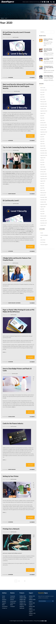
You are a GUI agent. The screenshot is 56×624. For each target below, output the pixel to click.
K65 (41, 237)
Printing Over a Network (11, 529)
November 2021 (43, 176)
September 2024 (43, 111)
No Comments (32, 77)
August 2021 (42, 181)
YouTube (48, 2)
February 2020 (43, 216)
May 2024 (42, 118)
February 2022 (43, 169)
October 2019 (43, 225)
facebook (40, 2)
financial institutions (21, 229)
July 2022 (42, 160)
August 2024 (42, 113)
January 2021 (43, 195)
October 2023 (43, 129)
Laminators (9, 124)
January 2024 (43, 122)
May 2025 (42, 94)
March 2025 (42, 99)
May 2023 (42, 141)
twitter (42, 2)
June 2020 (42, 211)
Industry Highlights (12, 193)
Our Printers (10, 77)
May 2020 (42, 213)
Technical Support (11, 416)
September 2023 (43, 132)
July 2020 (42, 209)
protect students (23, 232)
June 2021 (42, 183)
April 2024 (42, 120)
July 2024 (42, 115)
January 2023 (43, 148)
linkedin (42, 620)
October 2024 (43, 108)
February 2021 (43, 192)
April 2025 (42, 97)
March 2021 (42, 190)
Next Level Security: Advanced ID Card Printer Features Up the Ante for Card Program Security (18, 86)
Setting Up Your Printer (11, 476)
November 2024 (43, 106)
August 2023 (42, 134)
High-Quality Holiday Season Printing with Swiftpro (48, 50)
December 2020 (43, 197)
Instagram (46, 2)
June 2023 (42, 139)
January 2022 (43, 171)
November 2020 (43, 199)
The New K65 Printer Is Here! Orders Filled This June (48, 67)
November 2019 (43, 223)
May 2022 (42, 164)
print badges (29, 231)
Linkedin (44, 2)
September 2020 (43, 204)
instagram (44, 620)
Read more (30, 72)
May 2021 (42, 185)
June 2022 (42, 162)
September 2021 (43, 178)
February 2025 (43, 101)
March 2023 (42, 146)
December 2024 (43, 104)
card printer (17, 67)
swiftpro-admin (15, 37)
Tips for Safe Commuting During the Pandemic (18, 147)
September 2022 (43, 155)
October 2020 (43, 202)
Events (41, 232)
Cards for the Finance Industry (13, 423)
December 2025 (43, 90)
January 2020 (43, 218)
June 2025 (42, 92)
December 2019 (43, 220)
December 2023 (43, 125)
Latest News (42, 239)
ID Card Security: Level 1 (11, 200)
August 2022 (42, 157)
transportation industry (10, 173)
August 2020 (42, 206)
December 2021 (43, 174)
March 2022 (42, 167)
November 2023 (43, 127)
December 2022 (43, 150)
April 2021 (42, 188)
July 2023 (42, 136)
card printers (11, 228)
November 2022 (43, 153)
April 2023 (42, 143)
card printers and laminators (8, 115)
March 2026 (42, 87)
